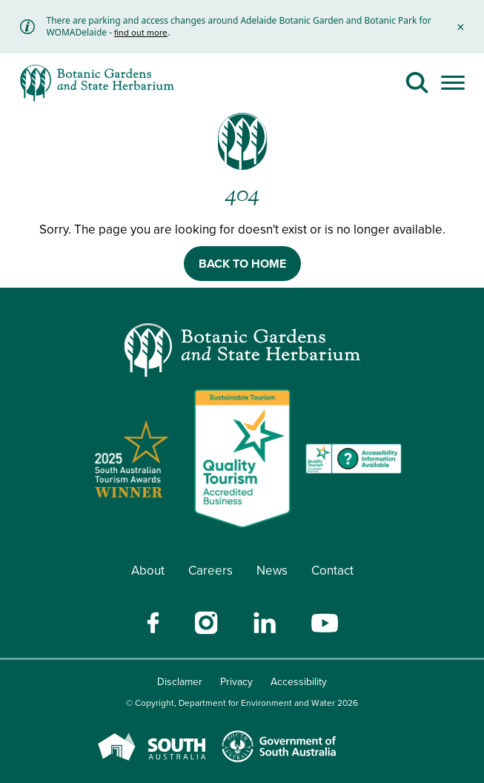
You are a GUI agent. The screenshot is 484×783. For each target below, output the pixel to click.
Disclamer (179, 682)
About (148, 570)
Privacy (236, 682)
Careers (210, 570)
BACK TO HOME (242, 263)
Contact (332, 570)
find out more (141, 32)
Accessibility (299, 682)
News (272, 570)
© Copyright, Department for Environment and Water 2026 (242, 703)
